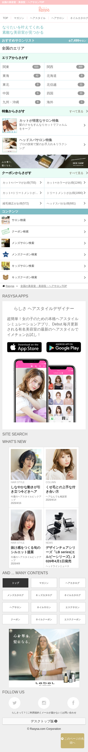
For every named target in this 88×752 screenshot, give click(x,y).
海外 (66, 102)
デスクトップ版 (44, 721)
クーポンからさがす (45, 173)
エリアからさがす (15, 58)
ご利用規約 (33, 712)
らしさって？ (19, 712)
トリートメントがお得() (65, 193)
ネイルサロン (44, 607)
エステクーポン (72, 619)
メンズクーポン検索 (19, 254)
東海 (22, 76)
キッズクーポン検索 (19, 277)
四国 (66, 93)
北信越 (66, 84)
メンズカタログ (15, 595)
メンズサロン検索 (17, 243)
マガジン (44, 583)
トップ (15, 583)
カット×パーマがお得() (19, 182)
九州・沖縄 (22, 102)
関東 (22, 67)
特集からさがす (45, 111)
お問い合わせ (69, 712)
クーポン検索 (15, 231)
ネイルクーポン (44, 619)
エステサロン (72, 607)
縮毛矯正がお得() (16, 203)
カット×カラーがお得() (64, 182)
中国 (22, 93)
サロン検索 (13, 220)
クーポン (15, 619)
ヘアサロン (15, 607)
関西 (66, 67)
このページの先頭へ (72, 740)
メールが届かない (51, 712)
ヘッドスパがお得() (61, 203)
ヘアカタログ (72, 583)
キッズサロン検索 (17, 266)
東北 (22, 84)
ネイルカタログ (72, 595)
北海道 (66, 76)
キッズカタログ (44, 595)
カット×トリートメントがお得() (23, 193)
